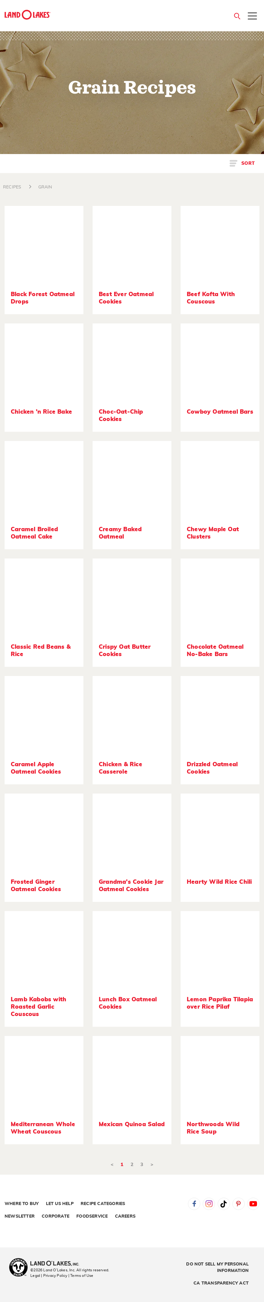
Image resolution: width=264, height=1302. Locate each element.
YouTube (253, 1204)
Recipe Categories (103, 1204)
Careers (125, 1216)
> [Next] (152, 1164)
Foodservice (92, 1216)
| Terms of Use (81, 1275)
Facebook (194, 1204)
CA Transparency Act (221, 1283)
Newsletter (20, 1216)
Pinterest (238, 1204)
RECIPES (12, 187)
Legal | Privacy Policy (48, 1275)
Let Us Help (60, 1204)
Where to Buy (22, 1204)
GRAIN (45, 187)
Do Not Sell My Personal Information (217, 1267)
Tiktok (224, 1204)
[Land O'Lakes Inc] (57, 1264)
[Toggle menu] (252, 17)
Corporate (55, 1216)
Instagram (209, 1204)
